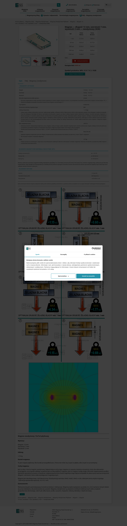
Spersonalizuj (63, 276)
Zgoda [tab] (37, 254)
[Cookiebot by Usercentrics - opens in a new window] (93, 248)
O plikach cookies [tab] (89, 254)
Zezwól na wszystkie (88, 276)
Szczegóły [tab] (63, 254)
